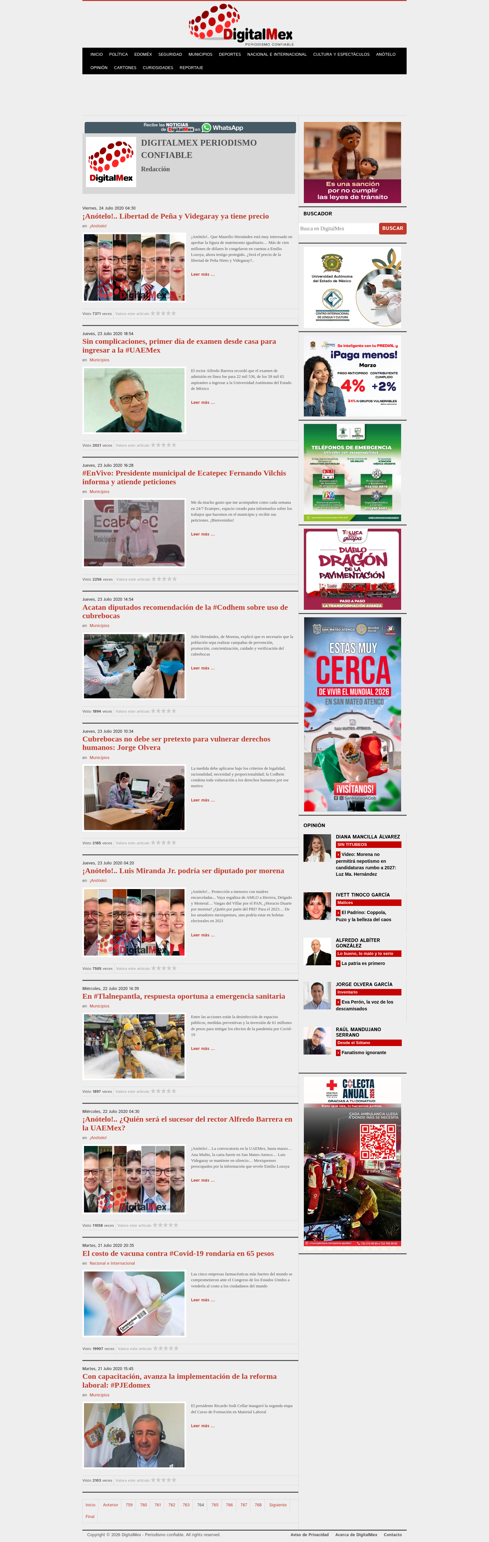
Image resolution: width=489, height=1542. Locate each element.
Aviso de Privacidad (310, 1535)
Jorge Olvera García (364, 984)
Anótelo (386, 55)
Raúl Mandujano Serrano (358, 1032)
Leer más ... (203, 274)
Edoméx (143, 55)
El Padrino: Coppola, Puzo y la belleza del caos (363, 916)
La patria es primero (362, 963)
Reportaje (191, 68)
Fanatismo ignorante (363, 1052)
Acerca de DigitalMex (356, 1535)
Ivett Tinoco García (363, 895)
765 (215, 1505)
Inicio (96, 55)
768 (258, 1505)
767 (243, 1505)
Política (118, 55)
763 (186, 1505)
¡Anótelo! (98, 226)
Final (90, 1517)
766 (229, 1505)
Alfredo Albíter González (358, 943)
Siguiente (278, 1505)
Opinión (99, 68)
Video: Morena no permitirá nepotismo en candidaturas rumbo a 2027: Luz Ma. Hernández (366, 864)
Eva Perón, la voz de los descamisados (364, 1005)
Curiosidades (158, 68)
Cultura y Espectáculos (341, 55)
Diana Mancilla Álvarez (368, 837)
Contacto (393, 1535)
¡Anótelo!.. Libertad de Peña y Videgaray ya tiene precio (175, 216)
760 (143, 1505)
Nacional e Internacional (277, 55)
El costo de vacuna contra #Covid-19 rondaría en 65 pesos (178, 1253)
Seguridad (170, 55)
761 (158, 1505)
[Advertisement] (244, 93)
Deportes (230, 55)
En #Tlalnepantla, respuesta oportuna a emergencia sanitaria (183, 996)
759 (129, 1505)
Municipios (200, 55)
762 (171, 1505)
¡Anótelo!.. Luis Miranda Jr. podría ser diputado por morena (183, 870)
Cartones (125, 68)
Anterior (110, 1505)
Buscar (392, 228)
